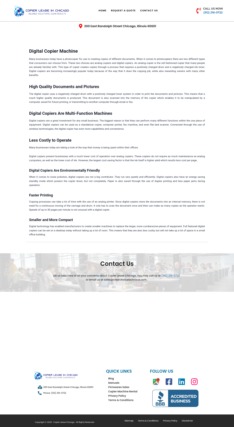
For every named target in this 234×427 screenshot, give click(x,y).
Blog (111, 378)
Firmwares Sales (118, 387)
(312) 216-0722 (170, 275)
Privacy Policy (117, 396)
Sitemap (128, 420)
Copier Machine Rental (122, 391)
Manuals (113, 383)
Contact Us (149, 10)
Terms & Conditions (121, 400)
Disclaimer (187, 420)
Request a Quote (123, 10)
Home (103, 10)
